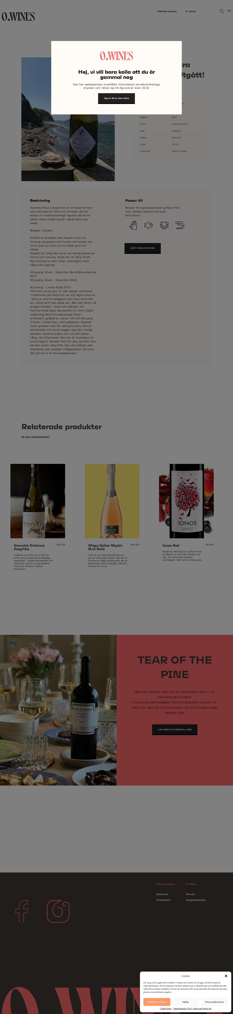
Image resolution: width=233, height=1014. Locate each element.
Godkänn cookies (157, 1001)
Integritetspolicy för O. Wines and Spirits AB (192, 1009)
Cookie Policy (166, 1009)
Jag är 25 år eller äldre (116, 98)
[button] (226, 976)
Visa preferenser (214, 1001)
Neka (185, 1001)
